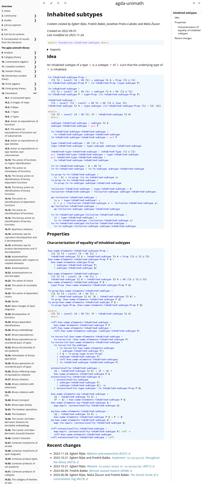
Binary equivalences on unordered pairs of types (21, 341)
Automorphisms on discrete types (18, 274)
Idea (177, 17)
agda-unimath (129, 3)
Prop (118, 80)
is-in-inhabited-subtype (67, 165)
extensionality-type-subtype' (77, 388)
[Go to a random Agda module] (65, 3)
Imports (55, 49)
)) (102, 350)
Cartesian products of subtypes (20, 473)
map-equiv (60, 405)
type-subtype (127, 83)
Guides (7, 20)
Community (9, 15)
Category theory (11, 57)
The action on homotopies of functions (18, 169)
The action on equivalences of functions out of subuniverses (20, 132)
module (52, 42)
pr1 (93, 125)
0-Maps (11, 107)
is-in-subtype (97, 168)
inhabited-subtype (60, 100)
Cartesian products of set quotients (20, 465)
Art (4, 29)
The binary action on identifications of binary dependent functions (19, 179)
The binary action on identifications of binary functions (19, 190)
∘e (104, 385)
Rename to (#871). (119, 466)
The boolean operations (21, 409)
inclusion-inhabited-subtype (70, 188)
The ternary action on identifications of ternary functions (20, 221)
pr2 (112, 137)
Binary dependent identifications (18, 323)
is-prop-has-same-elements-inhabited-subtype (79, 290)
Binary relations (17, 379)
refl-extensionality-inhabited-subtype (77, 428)
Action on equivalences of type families (21, 142)
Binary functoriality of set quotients (20, 349)
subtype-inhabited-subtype (69, 123)
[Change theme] (51, 3)
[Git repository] (194, 3)
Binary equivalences (19, 334)
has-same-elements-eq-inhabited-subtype (78, 393)
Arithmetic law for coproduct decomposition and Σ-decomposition (21, 237)
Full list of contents (13, 34)
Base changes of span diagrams (20, 307)
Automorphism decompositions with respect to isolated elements (21, 260)
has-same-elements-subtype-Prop (72, 262)
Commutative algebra (15, 61)
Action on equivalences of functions (21, 123)
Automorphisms (17, 267)
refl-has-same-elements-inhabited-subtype (79, 322)
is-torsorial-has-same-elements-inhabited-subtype (85, 336)
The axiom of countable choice (21, 287)
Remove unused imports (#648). (109, 471)
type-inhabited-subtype (67, 143)
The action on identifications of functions (19, 211)
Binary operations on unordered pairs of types (19, 365)
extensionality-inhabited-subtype (74, 368)
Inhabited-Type (111, 151)
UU (82, 80)
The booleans (15, 414)
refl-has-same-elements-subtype (75, 330)
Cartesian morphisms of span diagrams (21, 452)
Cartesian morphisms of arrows (21, 444)
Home (6, 10)
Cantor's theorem (17, 438)
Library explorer (11, 25)
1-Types (12, 111)
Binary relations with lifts (19, 394)
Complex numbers (13, 66)
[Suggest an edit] (199, 3)
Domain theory (11, 71)
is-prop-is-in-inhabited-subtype (73, 174)
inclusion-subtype (106, 191)
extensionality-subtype (72, 379)
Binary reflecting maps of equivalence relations (20, 373)
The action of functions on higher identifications (20, 161)
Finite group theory (14, 88)
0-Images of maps (17, 102)
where (104, 42)
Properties (180, 22)
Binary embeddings (19, 329)
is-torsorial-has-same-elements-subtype (87, 348)
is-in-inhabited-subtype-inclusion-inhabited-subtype (87, 214)
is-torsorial (62, 339)
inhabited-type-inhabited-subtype (74, 151)
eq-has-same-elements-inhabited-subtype (78, 411)
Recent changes (183, 38)
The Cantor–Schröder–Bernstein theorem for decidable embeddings (20, 422)
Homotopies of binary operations (20, 357)
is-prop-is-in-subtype (69, 183)
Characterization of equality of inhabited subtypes (189, 30)
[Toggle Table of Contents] (44, 3)
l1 (53, 80)
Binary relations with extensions (19, 385)
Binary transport (17, 400)
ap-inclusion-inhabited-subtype (72, 197)
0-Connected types (17, 97)
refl (124, 431)
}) (160, 105)
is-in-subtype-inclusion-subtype (76, 226)
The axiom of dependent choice (21, 295)
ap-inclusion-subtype (68, 209)
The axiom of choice (19, 280)
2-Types (12, 116)
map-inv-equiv (63, 422)
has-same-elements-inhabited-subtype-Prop (77, 250)
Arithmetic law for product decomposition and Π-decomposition (21, 248)
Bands (11, 301)
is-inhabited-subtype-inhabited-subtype (78, 131)
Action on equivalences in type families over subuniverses (21, 152)
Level (67, 80)
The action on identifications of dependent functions (20, 202)
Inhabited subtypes (185, 12)
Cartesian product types (21, 458)
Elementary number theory (14, 77)
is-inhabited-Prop (103, 83)
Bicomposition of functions (17, 316)
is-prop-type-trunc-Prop (84, 353)
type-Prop (90, 94)
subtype (99, 80)
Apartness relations (19, 229)
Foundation (10, 93)
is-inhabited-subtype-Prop (66, 77)
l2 (58, 80)
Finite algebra (11, 83)
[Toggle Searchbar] (58, 3)
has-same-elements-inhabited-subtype (73, 273)
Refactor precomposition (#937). (107, 453)
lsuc (118, 103)
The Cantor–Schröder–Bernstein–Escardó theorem (20, 432)
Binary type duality (18, 404)
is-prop (73, 177)
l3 (62, 253)
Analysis (7, 52)
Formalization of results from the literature (15, 40)
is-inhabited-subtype (62, 88)
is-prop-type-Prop (63, 305)
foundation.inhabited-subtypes (79, 42)
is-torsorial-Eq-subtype (70, 345)
